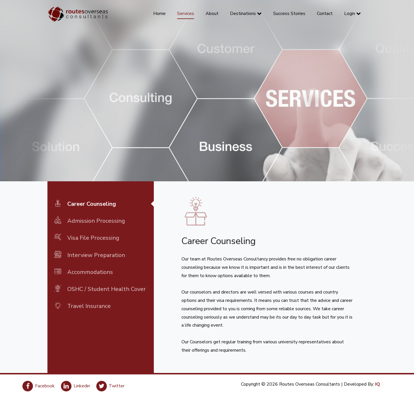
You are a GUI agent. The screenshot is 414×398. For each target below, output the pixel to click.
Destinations (246, 13)
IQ (377, 384)
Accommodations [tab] (83, 271)
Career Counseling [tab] (85, 203)
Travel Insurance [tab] (82, 305)
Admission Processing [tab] (89, 220)
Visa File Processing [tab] (86, 237)
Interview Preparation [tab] (89, 254)
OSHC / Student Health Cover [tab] (100, 288)
